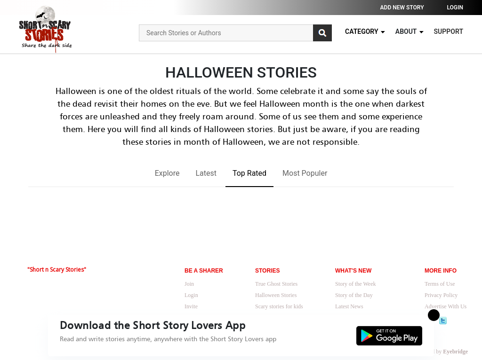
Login (455, 7)
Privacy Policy (441, 295)
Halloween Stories (276, 295)
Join (189, 284)
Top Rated (249, 173)
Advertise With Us (445, 306)
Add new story (402, 7)
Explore (167, 173)
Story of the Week (355, 284)
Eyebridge (455, 351)
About (410, 31)
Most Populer (304, 173)
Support (448, 31)
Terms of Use (440, 284)
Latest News (349, 306)
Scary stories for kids (279, 306)
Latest (206, 173)
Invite (191, 306)
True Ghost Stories (276, 284)
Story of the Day (354, 295)
